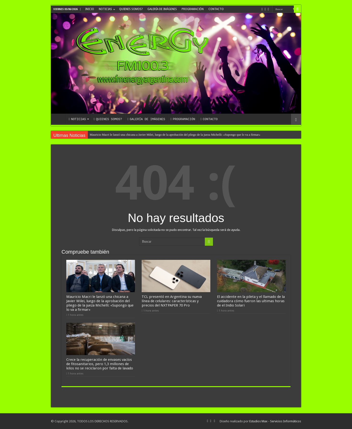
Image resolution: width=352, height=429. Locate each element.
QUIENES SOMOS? (131, 9)
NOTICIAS (105, 9)
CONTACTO (216, 9)
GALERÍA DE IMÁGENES (162, 9)
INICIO (89, 9)
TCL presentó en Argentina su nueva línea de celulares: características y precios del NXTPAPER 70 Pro (172, 301)
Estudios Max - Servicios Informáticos (275, 421)
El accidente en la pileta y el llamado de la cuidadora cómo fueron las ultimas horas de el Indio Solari (251, 301)
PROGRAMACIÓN (193, 9)
